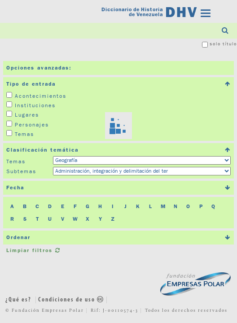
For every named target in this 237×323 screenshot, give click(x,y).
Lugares (27, 114)
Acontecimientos (40, 95)
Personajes (32, 124)
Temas (24, 134)
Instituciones (35, 105)
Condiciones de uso (71, 300)
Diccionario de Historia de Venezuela (132, 12)
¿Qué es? (18, 300)
